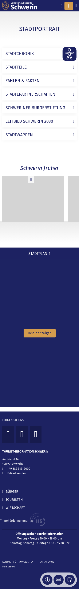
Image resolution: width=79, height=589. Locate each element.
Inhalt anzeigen (39, 333)
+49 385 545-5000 (18, 469)
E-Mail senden (17, 473)
